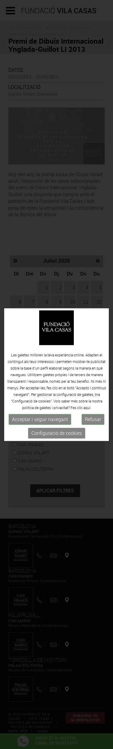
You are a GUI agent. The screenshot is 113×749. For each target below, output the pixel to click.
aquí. (87, 407)
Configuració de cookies (56, 433)
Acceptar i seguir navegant (40, 419)
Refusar (93, 419)
